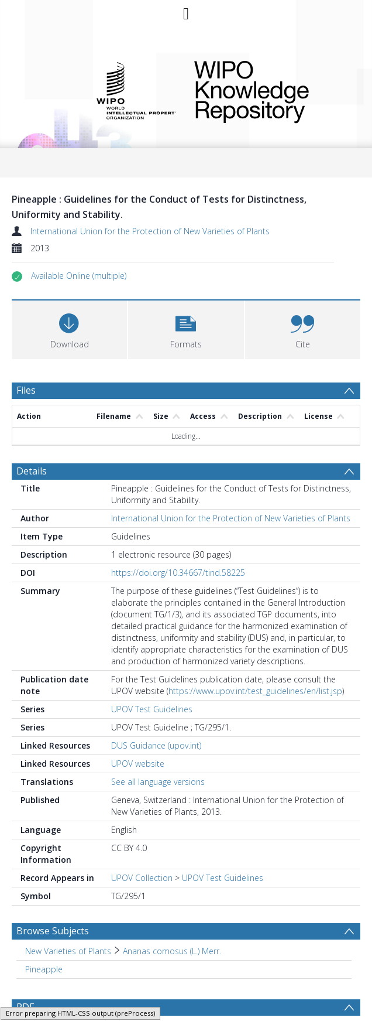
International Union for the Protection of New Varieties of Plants (150, 231)
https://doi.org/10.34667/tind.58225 (178, 572)
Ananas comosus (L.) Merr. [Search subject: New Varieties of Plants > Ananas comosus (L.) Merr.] (172, 951)
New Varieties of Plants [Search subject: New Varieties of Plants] (68, 951)
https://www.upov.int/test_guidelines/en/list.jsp (255, 690)
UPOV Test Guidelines (151, 709)
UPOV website (137, 763)
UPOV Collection (142, 877)
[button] (78, 276)
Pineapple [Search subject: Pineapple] (44, 969)
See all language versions (158, 781)
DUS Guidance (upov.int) (156, 745)
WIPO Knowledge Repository (269, 90)
